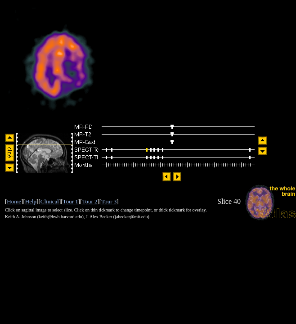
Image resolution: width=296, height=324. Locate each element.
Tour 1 (70, 201)
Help (30, 201)
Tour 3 (109, 201)
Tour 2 (89, 201)
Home (14, 201)
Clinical (49, 201)
